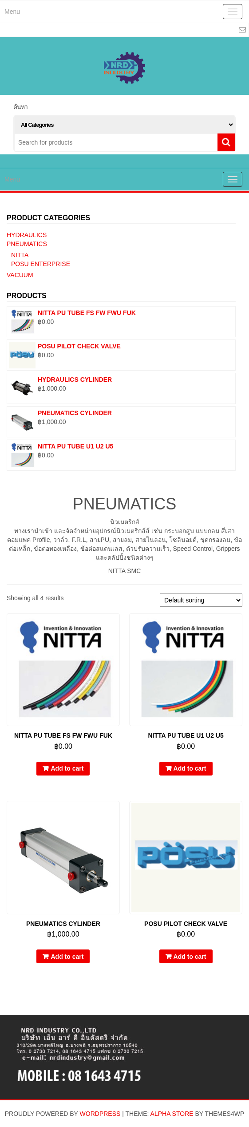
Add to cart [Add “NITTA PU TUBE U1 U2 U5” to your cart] (190, 768)
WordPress (100, 1113)
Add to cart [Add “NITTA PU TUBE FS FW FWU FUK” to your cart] (67, 768)
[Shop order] (201, 600)
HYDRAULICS (27, 234)
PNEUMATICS (27, 243)
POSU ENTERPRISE (40, 263)
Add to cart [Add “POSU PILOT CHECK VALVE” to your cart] (190, 956)
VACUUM (20, 275)
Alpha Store (172, 1113)
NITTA (19, 255)
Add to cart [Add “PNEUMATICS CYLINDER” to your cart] (67, 956)
